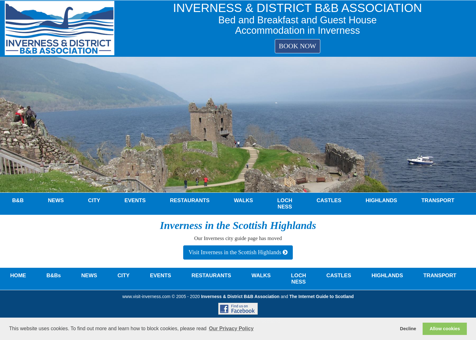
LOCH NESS (284, 203)
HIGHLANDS (381, 200)
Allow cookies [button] (445, 328)
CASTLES (328, 200)
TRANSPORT (437, 200)
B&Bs (53, 275)
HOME (18, 275)
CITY (94, 200)
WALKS (243, 200)
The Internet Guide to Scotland (321, 296)
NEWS (56, 200)
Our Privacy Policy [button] (231, 328)
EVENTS (135, 200)
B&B (17, 200)
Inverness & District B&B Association (240, 296)
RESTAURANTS (190, 200)
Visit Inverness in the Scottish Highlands (238, 252)
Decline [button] (408, 328)
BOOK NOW (297, 46)
